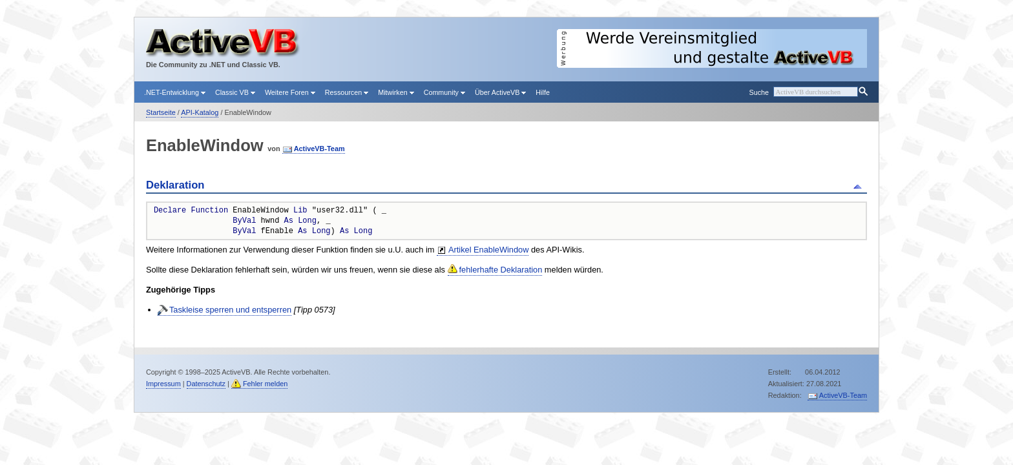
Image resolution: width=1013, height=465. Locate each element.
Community (444, 92)
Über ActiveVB (500, 92)
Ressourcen (346, 92)
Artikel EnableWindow (488, 249)
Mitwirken (395, 92)
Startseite (161, 112)
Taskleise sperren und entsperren (230, 310)
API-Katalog (199, 112)
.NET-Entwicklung (174, 92)
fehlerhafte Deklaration (501, 269)
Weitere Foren (290, 92)
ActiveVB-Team (319, 148)
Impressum (163, 384)
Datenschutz (206, 384)
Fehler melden (265, 384)
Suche (758, 92)
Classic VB (235, 92)
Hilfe (543, 92)
